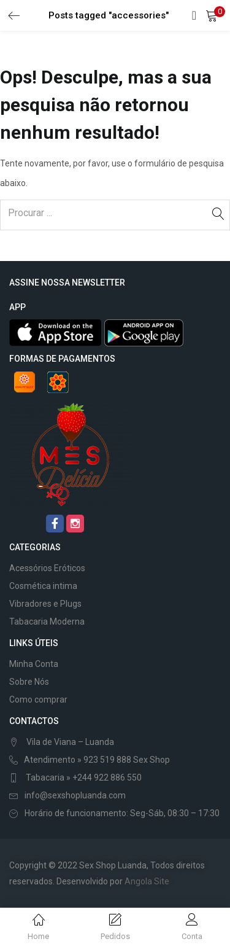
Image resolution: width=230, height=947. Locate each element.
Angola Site (147, 881)
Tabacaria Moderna (47, 621)
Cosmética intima (43, 586)
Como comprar (38, 699)
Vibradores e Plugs (45, 604)
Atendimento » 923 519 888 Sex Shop (97, 760)
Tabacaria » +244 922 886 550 (83, 777)
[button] (211, 15)
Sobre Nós (29, 682)
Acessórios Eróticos (47, 568)
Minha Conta (33, 664)
